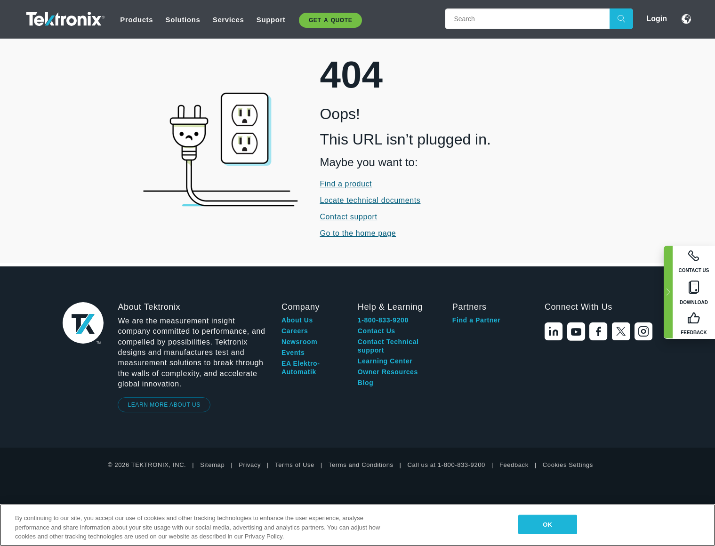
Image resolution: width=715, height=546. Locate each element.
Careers (294, 331)
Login (656, 19)
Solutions (183, 20)
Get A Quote (330, 20)
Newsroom (299, 341)
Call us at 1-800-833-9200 (446, 464)
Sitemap (212, 464)
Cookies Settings (568, 464)
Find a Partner (476, 320)
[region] (357, 525)
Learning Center (385, 361)
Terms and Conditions (361, 464)
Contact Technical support (388, 346)
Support (271, 20)
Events (293, 352)
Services (228, 20)
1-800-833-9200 (383, 320)
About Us (297, 320)
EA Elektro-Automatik (300, 368)
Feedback (514, 464)
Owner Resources (388, 372)
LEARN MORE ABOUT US (164, 404)
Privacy (250, 464)
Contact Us (376, 331)
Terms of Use (294, 464)
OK (547, 524)
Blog (366, 382)
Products (136, 20)
